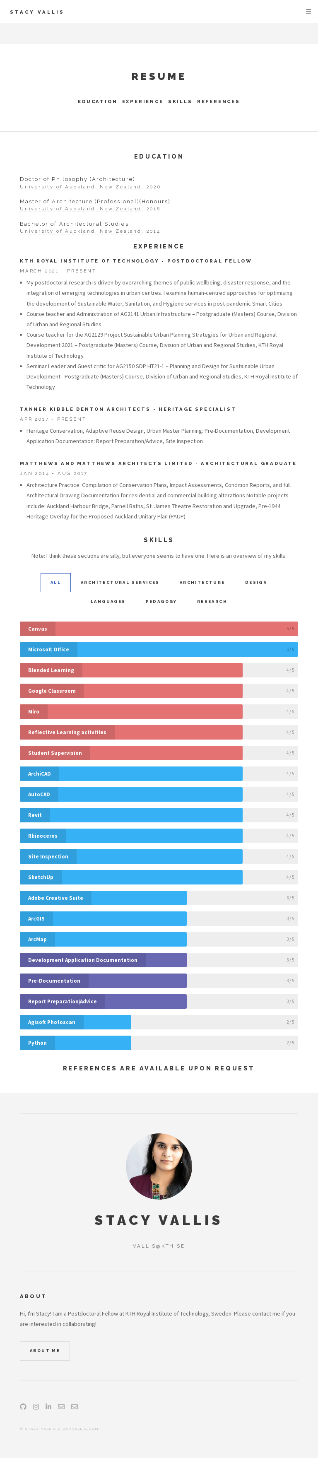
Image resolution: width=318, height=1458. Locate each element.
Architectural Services (120, 582)
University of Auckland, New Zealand (81, 187)
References (218, 101)
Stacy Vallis (37, 12)
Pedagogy (161, 601)
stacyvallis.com (78, 1429)
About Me (45, 1350)
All (56, 582)
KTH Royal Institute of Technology (89, 261)
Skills (180, 101)
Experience (143, 101)
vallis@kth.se (159, 1246)
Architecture (202, 582)
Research (212, 601)
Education (97, 101)
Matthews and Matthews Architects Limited (106, 463)
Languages (108, 601)
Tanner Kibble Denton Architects (85, 409)
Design (256, 582)
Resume (159, 76)
